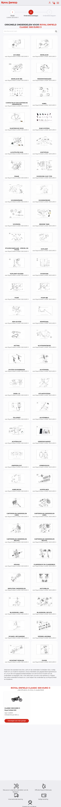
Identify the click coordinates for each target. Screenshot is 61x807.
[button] (17, 699)
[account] (50, 2)
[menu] (58, 2)
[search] (56, 31)
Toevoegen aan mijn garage (17, 720)
